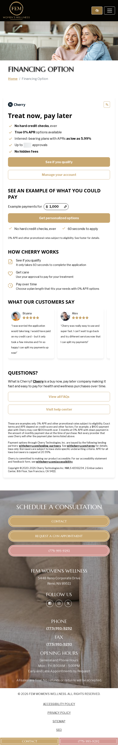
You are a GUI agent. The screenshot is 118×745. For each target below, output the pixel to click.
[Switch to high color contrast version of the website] (96, 11)
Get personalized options (59, 218)
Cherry (38, 381)
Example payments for (25, 206)
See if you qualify (59, 162)
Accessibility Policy (59, 704)
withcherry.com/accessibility (54, 461)
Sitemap (59, 721)
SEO (59, 730)
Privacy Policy (59, 713)
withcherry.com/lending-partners (40, 445)
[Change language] (107, 104)
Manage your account (59, 175)
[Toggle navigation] (109, 11)
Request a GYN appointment (59, 536)
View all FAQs (59, 397)
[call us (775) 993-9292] (88, 741)
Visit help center (59, 409)
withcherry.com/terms (81, 445)
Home (13, 79)
